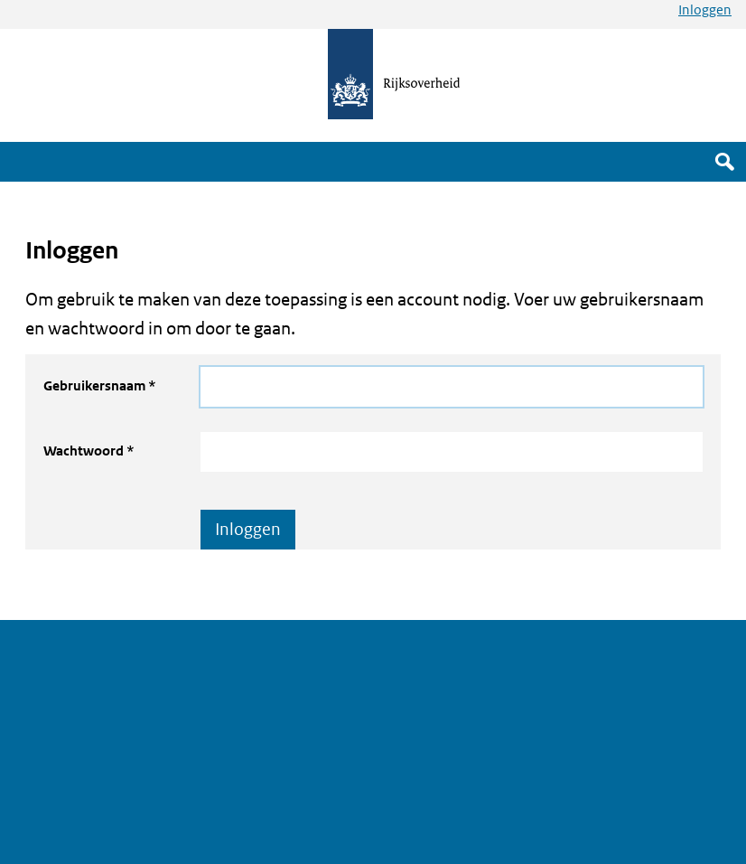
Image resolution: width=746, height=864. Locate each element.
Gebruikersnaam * (99, 385)
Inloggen (705, 9)
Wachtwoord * (89, 450)
